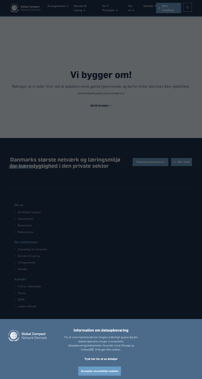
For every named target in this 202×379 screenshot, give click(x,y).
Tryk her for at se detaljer (101, 358)
